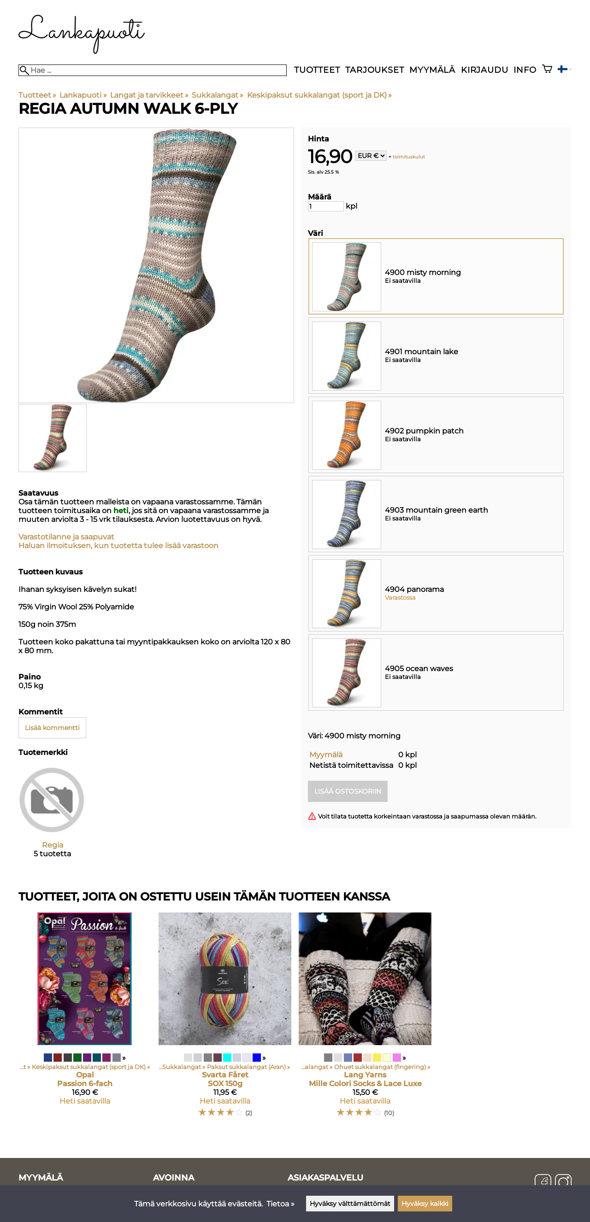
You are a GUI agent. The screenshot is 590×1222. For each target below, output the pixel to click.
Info (524, 69)
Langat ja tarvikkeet (149, 95)
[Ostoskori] (547, 69)
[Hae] (152, 70)
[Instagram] (563, 1183)
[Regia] (52, 820)
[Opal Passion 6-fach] (84, 1018)
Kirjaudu (484, 69)
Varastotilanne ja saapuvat (66, 536)
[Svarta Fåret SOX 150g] (225, 1018)
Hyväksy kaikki (424, 1203)
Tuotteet (317, 69)
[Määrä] (326, 206)
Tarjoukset (374, 69)
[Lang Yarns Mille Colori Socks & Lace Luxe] (365, 1018)
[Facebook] (543, 1183)
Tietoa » (280, 1203)
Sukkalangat (217, 95)
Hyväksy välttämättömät (350, 1203)
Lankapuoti (82, 95)
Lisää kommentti (52, 728)
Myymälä (432, 69)
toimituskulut (409, 156)
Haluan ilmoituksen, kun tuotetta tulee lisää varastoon (118, 545)
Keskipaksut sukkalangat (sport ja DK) (319, 95)
